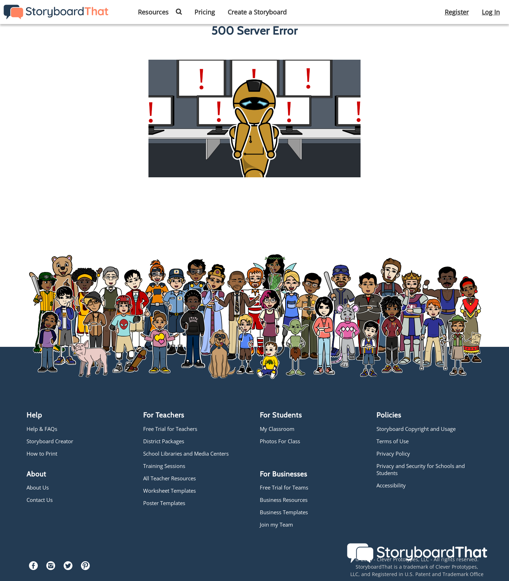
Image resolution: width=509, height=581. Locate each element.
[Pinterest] (85, 567)
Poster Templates (164, 502)
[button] (181, 12)
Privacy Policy (393, 453)
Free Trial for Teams (284, 487)
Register (457, 12)
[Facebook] (33, 567)
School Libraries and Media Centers (186, 453)
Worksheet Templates (169, 490)
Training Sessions (164, 465)
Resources (153, 12)
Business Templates (284, 512)
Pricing (204, 12)
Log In (491, 12)
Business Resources (284, 499)
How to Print (42, 453)
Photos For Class (280, 441)
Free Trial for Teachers (170, 428)
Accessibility (391, 485)
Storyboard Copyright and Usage (416, 428)
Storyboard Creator (50, 441)
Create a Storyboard (257, 12)
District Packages (163, 441)
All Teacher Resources (169, 478)
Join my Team (276, 524)
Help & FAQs (42, 428)
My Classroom (277, 428)
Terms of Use (392, 441)
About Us (38, 487)
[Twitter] (68, 567)
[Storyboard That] (56, 11)
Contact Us (40, 499)
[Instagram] (50, 567)
